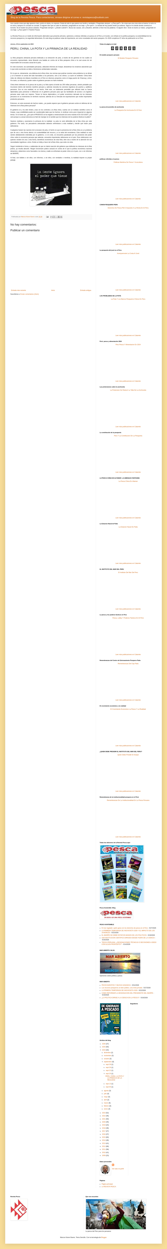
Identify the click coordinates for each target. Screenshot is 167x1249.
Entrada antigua (85, 290)
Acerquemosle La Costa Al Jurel (128, 253)
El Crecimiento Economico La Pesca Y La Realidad (128, 709)
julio (105, 1094)
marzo (106, 1103)
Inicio (53, 290)
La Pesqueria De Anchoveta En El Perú (128, 110)
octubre (107, 1059)
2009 (104, 1155)
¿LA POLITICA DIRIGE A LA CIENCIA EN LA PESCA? (120, 998)
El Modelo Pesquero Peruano (128, 58)
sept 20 (108, 1073)
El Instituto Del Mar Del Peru (128, 572)
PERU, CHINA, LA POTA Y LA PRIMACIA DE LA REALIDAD (114, 1078)
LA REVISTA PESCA (109, 1187)
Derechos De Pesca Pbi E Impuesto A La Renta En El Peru (128, 208)
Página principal (107, 1184)
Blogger (104, 1237)
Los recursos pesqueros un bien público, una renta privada (122, 988)
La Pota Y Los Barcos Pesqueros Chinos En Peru (128, 299)
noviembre (108, 1055)
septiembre (108, 1062)
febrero (106, 1106)
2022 (104, 1116)
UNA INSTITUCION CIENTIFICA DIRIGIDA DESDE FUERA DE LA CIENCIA (128, 938)
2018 (104, 1128)
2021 (104, 1119)
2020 (104, 1122)
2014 (104, 1140)
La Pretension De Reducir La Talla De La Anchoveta (128, 390)
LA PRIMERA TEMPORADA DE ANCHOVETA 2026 (119, 990)
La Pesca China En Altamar (128, 481)
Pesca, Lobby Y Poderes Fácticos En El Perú (128, 618)
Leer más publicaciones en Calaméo (128, 101)
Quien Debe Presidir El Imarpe (128, 755)
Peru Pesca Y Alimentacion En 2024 (128, 345)
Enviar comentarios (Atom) (29, 294)
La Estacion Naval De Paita (128, 527)
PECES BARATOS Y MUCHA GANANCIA (116, 985)
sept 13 (108, 1084)
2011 (104, 1149)
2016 (104, 1134)
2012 (104, 1146)
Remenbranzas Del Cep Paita (128, 664)
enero (106, 1109)
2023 (104, 1113)
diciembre (107, 1052)
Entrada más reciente (18, 290)
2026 (104, 1044)
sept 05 (108, 1087)
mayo (106, 1097)
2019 (104, 1125)
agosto (106, 1091)
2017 (104, 1131)
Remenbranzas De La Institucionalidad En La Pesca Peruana (128, 800)
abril (105, 1100)
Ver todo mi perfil (118, 1169)
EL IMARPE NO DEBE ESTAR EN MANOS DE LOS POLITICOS (124, 935)
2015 (104, 1137)
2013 (104, 1143)
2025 (104, 1047)
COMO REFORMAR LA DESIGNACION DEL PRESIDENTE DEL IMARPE (127, 993)
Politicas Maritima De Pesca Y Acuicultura (128, 162)
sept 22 (108, 1070)
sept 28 (108, 1064)
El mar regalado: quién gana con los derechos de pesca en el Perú (125, 928)
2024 (104, 1050)
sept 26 (108, 1067)
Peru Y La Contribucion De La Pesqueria (128, 436)
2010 (104, 1152)
